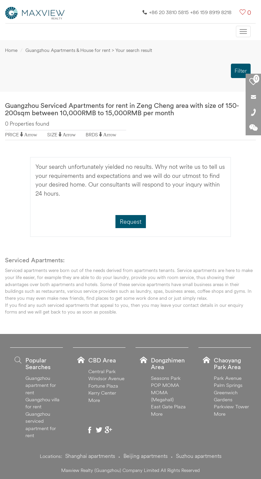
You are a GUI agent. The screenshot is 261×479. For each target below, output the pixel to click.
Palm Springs (228, 385)
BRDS (92, 134)
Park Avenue (228, 378)
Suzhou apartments (199, 456)
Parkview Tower (231, 406)
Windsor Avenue (106, 378)
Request (131, 221)
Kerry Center (102, 393)
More (94, 400)
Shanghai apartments (90, 456)
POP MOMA (165, 385)
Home (11, 50)
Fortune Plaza (103, 386)
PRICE (12, 134)
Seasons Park (166, 378)
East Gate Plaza (168, 406)
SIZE (52, 134)
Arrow (30, 134)
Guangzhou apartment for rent (40, 385)
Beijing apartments (145, 456)
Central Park (102, 371)
